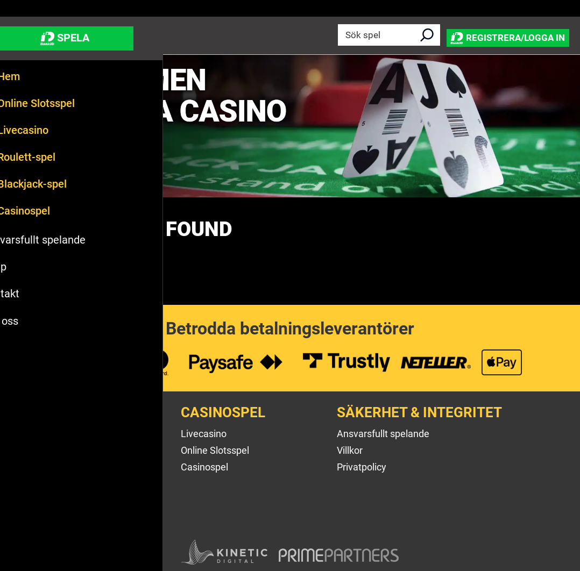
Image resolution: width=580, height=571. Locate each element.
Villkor (350, 450)
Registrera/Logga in (501, 35)
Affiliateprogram (49, 516)
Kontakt (31, 467)
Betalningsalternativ (57, 483)
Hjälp (26, 450)
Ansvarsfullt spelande (383, 433)
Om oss (31, 433)
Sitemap (33, 499)
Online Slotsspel (215, 450)
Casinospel (204, 467)
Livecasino (204, 433)
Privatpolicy (361, 467)
